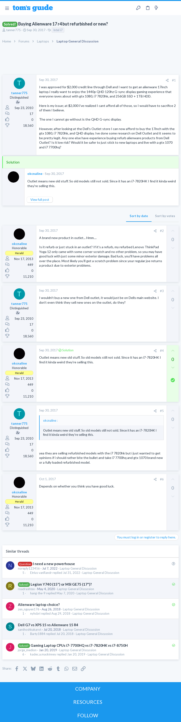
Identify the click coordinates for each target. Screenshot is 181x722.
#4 (162, 351)
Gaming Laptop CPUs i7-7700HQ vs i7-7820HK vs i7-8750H (79, 645)
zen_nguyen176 (28, 609)
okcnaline (34, 174)
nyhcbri (35, 613)
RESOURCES (87, 702)
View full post (39, 199)
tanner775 (13, 30)
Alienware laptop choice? (39, 604)
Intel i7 (58, 30)
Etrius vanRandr (41, 572)
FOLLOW (87, 715)
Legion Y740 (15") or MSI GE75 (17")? (61, 584)
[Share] (167, 80)
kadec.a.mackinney (43, 654)
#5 (162, 411)
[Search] (175, 8)
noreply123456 (29, 568)
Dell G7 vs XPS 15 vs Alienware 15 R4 (48, 625)
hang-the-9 (37, 593)
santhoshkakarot (29, 629)
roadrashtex (26, 589)
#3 (162, 291)
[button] (7, 8)
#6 (162, 479)
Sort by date (139, 216)
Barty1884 (37, 633)
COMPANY (87, 689)
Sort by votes (165, 216)
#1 (174, 80)
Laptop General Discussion (78, 568)
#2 (162, 231)
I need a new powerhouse (54, 564)
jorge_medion (27, 650)
